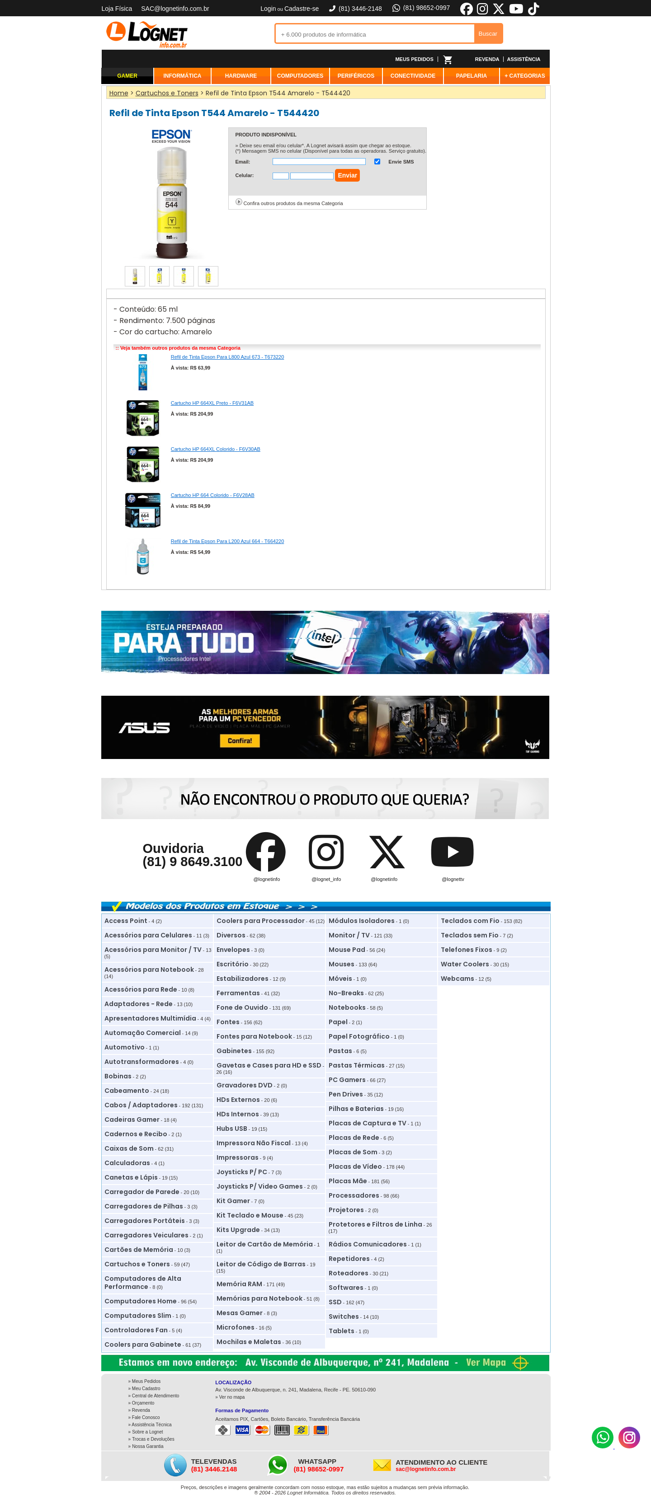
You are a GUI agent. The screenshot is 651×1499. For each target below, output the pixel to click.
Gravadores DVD (245, 1085)
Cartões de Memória (138, 1249)
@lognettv (453, 879)
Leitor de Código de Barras (261, 1264)
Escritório (233, 964)
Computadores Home (140, 1301)
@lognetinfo (266, 879)
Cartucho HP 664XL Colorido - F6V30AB (215, 449)
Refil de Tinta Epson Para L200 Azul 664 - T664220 (227, 541)
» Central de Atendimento (153, 1395)
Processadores (354, 1195)
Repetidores (349, 1258)
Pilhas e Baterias (356, 1108)
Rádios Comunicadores (368, 1244)
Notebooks (347, 1007)
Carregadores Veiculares (146, 1235)
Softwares (346, 1287)
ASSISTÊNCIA (524, 59)
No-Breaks (346, 993)
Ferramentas (238, 993)
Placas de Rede (354, 1137)
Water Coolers (465, 964)
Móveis (340, 978)
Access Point (125, 920)
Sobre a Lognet (147, 1431)
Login (268, 8)
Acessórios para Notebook (149, 969)
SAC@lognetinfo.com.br (175, 8)
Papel (338, 1021)
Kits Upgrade (238, 1229)
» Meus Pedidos (144, 1381)
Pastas (340, 1050)
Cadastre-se (301, 8)
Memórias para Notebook (259, 1298)
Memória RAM (239, 1283)
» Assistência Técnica (150, 1424)
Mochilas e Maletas (249, 1341)
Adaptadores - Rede (138, 1003)
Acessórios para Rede (140, 989)
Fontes (228, 1021)
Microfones (236, 1327)
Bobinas (118, 1076)
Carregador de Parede (141, 1191)
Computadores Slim (137, 1315)
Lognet (147, 34)
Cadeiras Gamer (132, 1119)
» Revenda (139, 1410)
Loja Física (117, 8)
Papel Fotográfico (359, 1036)
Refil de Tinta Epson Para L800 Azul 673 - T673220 (227, 357)
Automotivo (124, 1047)
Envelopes (233, 949)
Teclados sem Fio (470, 935)
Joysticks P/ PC (242, 1171)
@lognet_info (326, 879)
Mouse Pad (347, 949)
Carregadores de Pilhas (143, 1206)
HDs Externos (238, 1099)
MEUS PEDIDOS (414, 59)
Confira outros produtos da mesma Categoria (293, 203)
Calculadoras (127, 1162)
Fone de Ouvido (242, 1007)
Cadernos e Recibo (135, 1133)
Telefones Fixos (466, 949)
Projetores (346, 1209)
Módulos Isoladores (362, 920)
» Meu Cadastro (144, 1388)
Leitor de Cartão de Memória (265, 1244)
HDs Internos (238, 1114)
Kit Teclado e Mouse (250, 1215)
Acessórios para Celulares (148, 935)
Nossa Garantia (147, 1446)
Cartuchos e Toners (137, 1264)
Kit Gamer (233, 1200)
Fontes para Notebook (254, 1036)
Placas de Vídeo (355, 1166)
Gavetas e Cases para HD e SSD (269, 1065)
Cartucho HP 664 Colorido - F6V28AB (213, 495)
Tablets (341, 1330)
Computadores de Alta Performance (142, 1282)
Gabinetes (234, 1050)
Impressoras (238, 1157)
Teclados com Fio (470, 920)
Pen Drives (346, 1094)
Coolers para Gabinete (142, 1344)
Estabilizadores (243, 978)
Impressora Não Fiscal (254, 1143)
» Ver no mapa (230, 1397)
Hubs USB (232, 1128)
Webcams (457, 978)
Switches (344, 1316)
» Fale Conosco (144, 1417)
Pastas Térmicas (357, 1065)
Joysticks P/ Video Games (260, 1186)
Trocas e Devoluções (153, 1439)
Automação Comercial (142, 1032)
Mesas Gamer (240, 1312)
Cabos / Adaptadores (141, 1105)
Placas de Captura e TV (367, 1123)
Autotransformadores (141, 1061)
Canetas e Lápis (131, 1177)
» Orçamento (141, 1403)
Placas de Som (353, 1152)
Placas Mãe (348, 1180)
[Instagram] (629, 1446)
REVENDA (487, 59)
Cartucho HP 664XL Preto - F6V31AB (212, 403)
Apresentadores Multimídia (150, 1018)
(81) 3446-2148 (355, 8)
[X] (498, 13)
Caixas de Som (129, 1148)
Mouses (341, 964)
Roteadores (348, 1273)
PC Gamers (347, 1079)
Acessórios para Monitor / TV (153, 949)
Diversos (231, 935)
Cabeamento (126, 1090)
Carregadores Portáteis (144, 1220)
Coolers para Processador (261, 920)
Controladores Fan (136, 1330)
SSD (335, 1302)
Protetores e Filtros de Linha (375, 1224)
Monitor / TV (349, 935)
